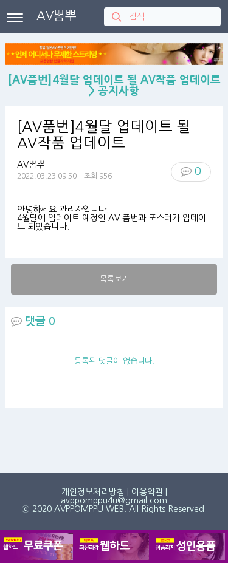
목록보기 (114, 279)
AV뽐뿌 (56, 16)
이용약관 (147, 492)
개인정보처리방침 (93, 492)
